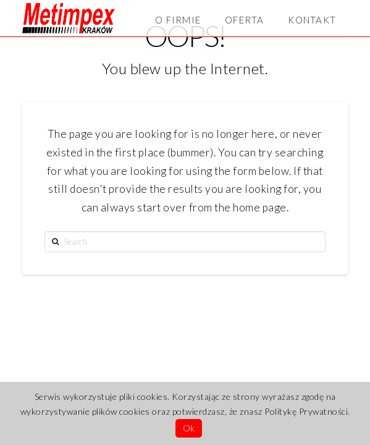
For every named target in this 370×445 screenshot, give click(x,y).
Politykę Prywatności (306, 411)
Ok (189, 428)
